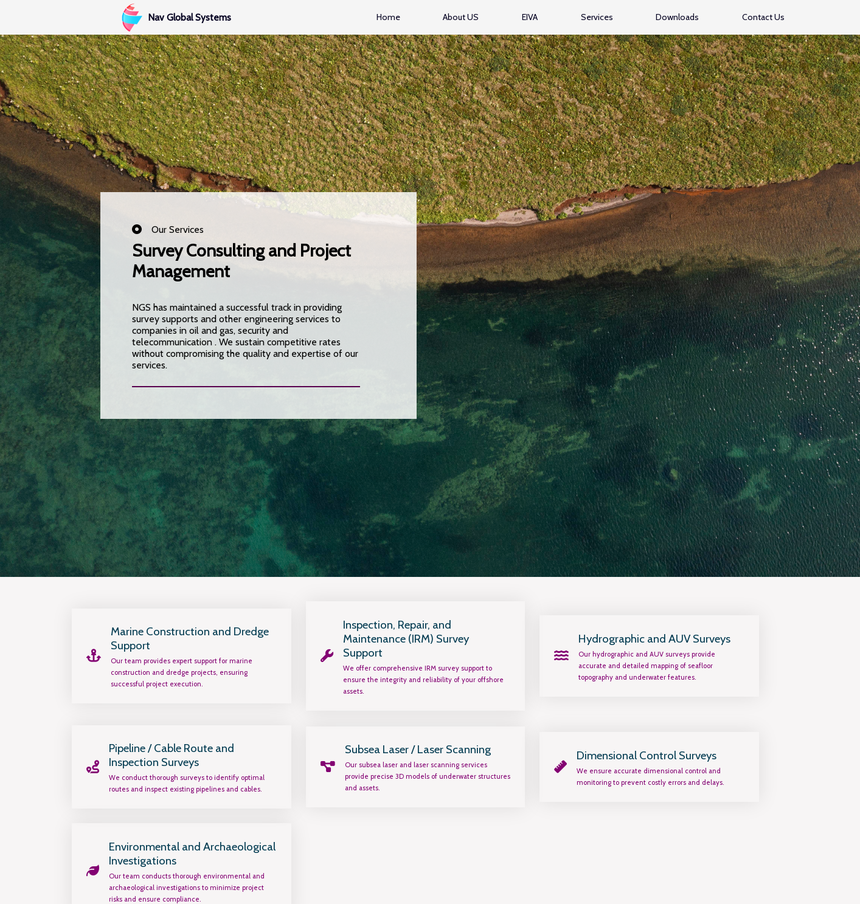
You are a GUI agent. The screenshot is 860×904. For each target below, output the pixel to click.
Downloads (677, 17)
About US (461, 17)
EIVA (530, 17)
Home (388, 17)
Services (597, 17)
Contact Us (763, 17)
